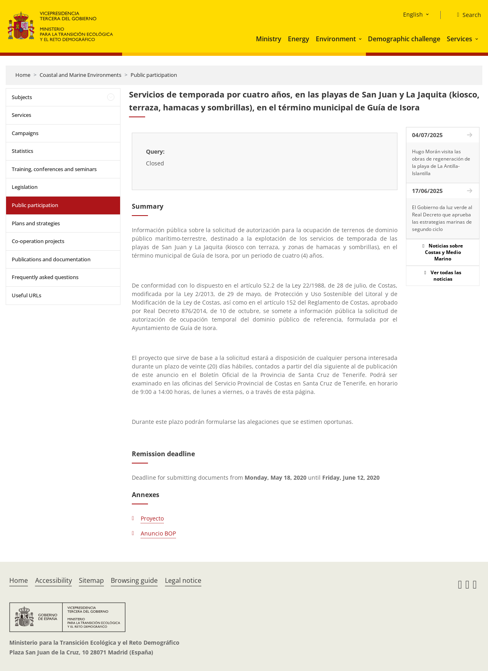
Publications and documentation (51, 259)
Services (459, 38)
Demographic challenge (404, 38)
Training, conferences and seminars (54, 169)
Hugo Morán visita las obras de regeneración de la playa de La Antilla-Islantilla (441, 162)
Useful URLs (26, 295)
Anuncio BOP (158, 533)
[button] (361, 38)
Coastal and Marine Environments (80, 74)
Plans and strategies (36, 223)
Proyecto (152, 518)
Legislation (25, 187)
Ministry (268, 38)
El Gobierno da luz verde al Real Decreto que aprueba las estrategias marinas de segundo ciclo (442, 218)
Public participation (154, 74)
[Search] (465, 15)
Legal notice (183, 580)
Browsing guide (134, 580)
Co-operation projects (38, 241)
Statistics (22, 151)
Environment (336, 38)
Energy (298, 38)
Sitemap (91, 580)
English (413, 14)
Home (22, 74)
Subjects (22, 97)
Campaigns (25, 133)
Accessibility (53, 580)
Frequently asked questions (45, 277)
